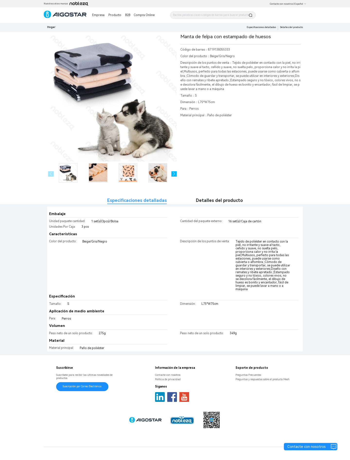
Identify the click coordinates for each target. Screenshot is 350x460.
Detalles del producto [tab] (219, 200)
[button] (174, 174)
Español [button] (300, 4)
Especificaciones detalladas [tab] (137, 200)
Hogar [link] (51, 27)
